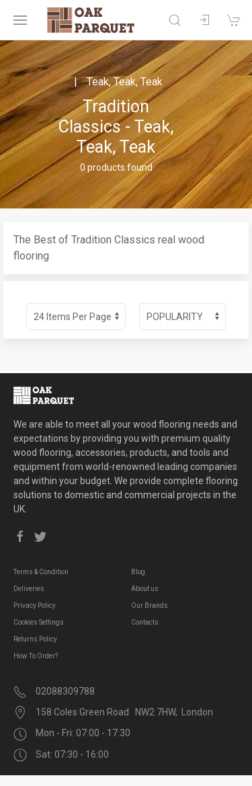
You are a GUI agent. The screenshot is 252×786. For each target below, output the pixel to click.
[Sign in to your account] (204, 20)
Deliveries (28, 588)
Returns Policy (35, 639)
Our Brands (149, 605)
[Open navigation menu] (20, 20)
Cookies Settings (38, 622)
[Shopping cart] (234, 20)
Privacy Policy (34, 605)
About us (145, 588)
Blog (138, 572)
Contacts (145, 622)
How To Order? (35, 656)
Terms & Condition (41, 572)
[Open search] (175, 20)
